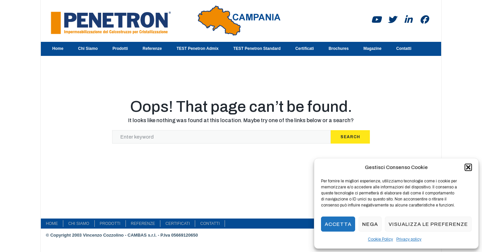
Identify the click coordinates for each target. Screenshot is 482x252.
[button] (468, 167)
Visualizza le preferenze (428, 224)
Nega (370, 224)
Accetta (338, 224)
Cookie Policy (380, 239)
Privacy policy (408, 239)
